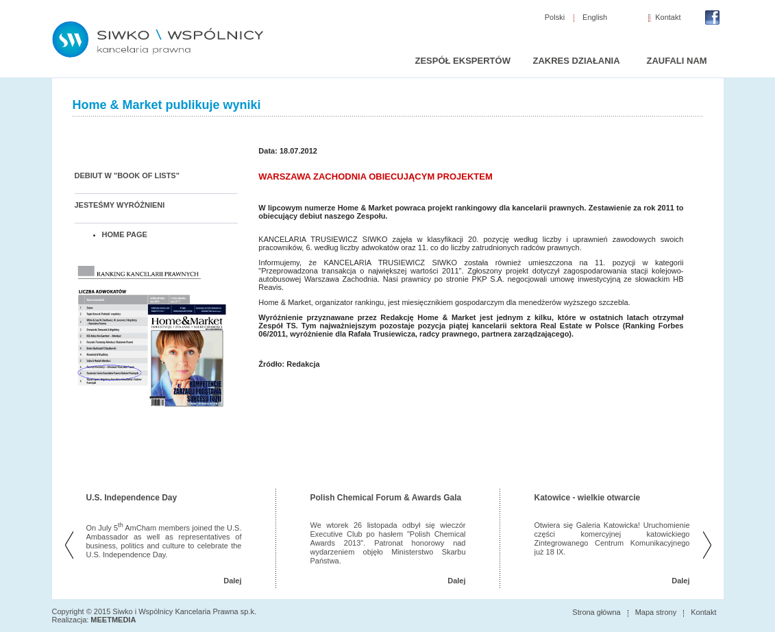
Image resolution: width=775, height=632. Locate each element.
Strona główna (596, 612)
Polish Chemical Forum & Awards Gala (386, 497)
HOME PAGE (124, 234)
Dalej (232, 580)
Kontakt (667, 17)
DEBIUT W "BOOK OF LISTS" (127, 175)
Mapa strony (656, 612)
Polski (555, 17)
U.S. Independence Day (131, 497)
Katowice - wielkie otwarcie (587, 497)
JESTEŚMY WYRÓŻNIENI (120, 205)
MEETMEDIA (113, 620)
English (594, 17)
